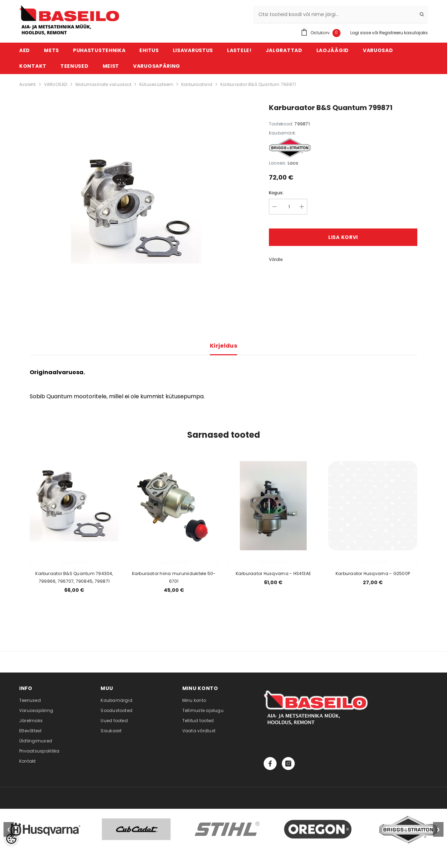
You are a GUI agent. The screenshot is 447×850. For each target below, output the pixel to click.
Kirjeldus (223, 346)
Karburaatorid (196, 84)
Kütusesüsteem (156, 84)
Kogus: (276, 193)
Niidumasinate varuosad (103, 84)
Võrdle (276, 259)
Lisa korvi (343, 237)
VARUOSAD (55, 84)
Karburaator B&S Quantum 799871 (258, 84)
